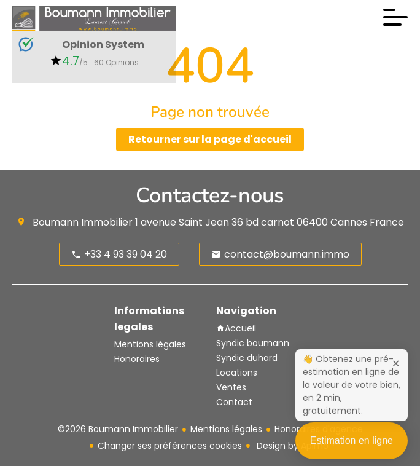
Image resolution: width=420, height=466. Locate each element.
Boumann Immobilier (83, 222)
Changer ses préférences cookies (170, 446)
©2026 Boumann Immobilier (118, 429)
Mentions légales (226, 429)
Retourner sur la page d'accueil (210, 139)
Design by (294, 446)
